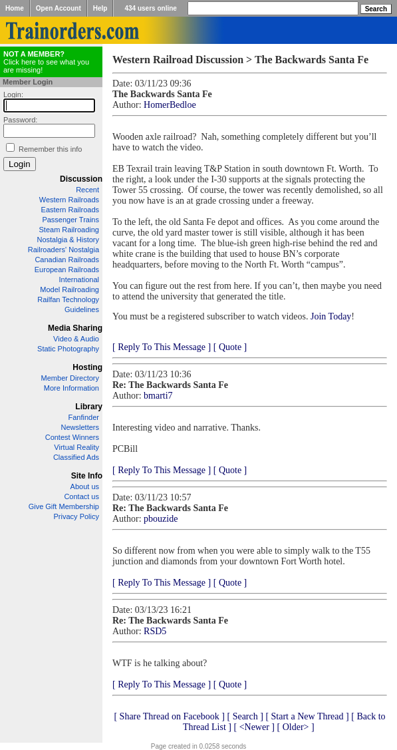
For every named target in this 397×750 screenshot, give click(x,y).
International (79, 279)
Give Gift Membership (64, 506)
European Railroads (67, 270)
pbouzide (161, 519)
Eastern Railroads (70, 210)
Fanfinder (83, 417)
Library (88, 406)
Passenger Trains (70, 220)
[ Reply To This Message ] (161, 347)
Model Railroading (69, 289)
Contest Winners (72, 437)
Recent (87, 190)
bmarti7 (158, 396)
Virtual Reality (76, 447)
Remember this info (50, 149)
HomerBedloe (170, 105)
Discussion (81, 179)
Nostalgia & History (68, 240)
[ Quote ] (230, 347)
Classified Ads (76, 457)
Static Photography (68, 349)
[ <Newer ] (254, 727)
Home (14, 8)
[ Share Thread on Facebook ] (169, 716)
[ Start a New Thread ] (306, 716)
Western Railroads (69, 200)
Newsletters (80, 427)
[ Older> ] (296, 727)
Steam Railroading (69, 230)
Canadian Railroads (67, 260)
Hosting (87, 367)
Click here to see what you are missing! (46, 62)
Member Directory (70, 378)
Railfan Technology (68, 299)
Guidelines (82, 309)
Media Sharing (75, 328)
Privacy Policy (76, 516)
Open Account (58, 8)
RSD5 (155, 631)
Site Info (86, 475)
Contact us (81, 496)
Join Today (331, 316)
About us (84, 486)
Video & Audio (76, 339)
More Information (71, 388)
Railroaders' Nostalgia (63, 250)
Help (100, 8)
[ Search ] (245, 716)
